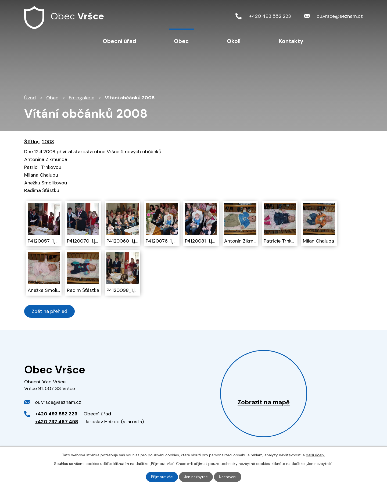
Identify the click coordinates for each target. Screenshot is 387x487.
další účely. (315, 455)
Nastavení (227, 476)
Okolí (234, 41)
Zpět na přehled (49, 311)
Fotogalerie (81, 97)
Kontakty (291, 41)
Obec (181, 41)
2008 (48, 141)
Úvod (64, 40)
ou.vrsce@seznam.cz (58, 402)
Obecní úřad (119, 41)
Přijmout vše (162, 476)
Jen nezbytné (196, 476)
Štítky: (32, 141)
